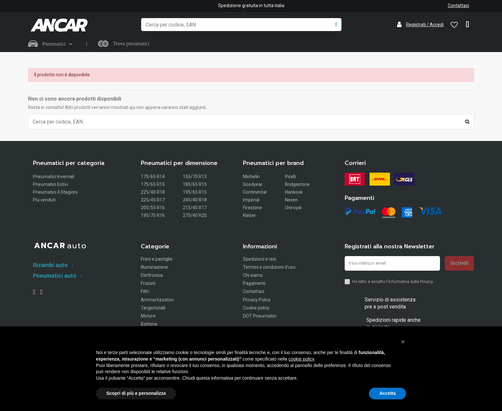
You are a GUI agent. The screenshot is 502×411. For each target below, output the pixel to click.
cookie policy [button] (301, 359)
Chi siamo (253, 275)
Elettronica (152, 275)
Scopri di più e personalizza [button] (136, 393)
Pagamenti (254, 284)
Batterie (149, 324)
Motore (148, 316)
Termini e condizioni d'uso (269, 267)
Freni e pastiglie (157, 259)
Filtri (145, 292)
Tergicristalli (153, 308)
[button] (403, 342)
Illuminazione (154, 267)
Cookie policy (256, 308)
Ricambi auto (50, 265)
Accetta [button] (387, 393)
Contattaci (458, 5)
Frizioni (148, 284)
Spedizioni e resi (259, 259)
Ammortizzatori (157, 300)
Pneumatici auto (55, 276)
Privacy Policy (257, 300)
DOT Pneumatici (259, 316)
